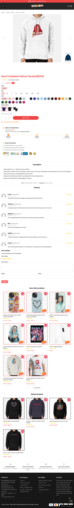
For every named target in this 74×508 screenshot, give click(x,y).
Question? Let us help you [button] (66, 506)
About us (22, 480)
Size (2, 90)
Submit (4, 281)
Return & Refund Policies (44, 485)
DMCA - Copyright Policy (26, 487)
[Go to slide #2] (37, 66)
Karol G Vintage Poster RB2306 (34, 346)
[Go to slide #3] (45, 66)
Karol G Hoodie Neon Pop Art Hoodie (59, 421)
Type (2, 85)
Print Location (5, 105)
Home (3, 12)
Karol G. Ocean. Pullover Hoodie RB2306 (13, 452)
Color (2, 96)
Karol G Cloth (10, 12)
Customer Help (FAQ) (43, 489)
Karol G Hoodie (20, 12)
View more (37, 387)
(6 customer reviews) (13, 80)
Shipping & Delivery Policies (45, 480)
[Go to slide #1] (29, 66)
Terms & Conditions (25, 483)
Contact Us (41, 487)
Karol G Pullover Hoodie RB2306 (11, 421)
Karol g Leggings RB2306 (56, 346)
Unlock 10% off (71, 501)
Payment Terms (42, 483)
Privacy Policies (24, 485)
